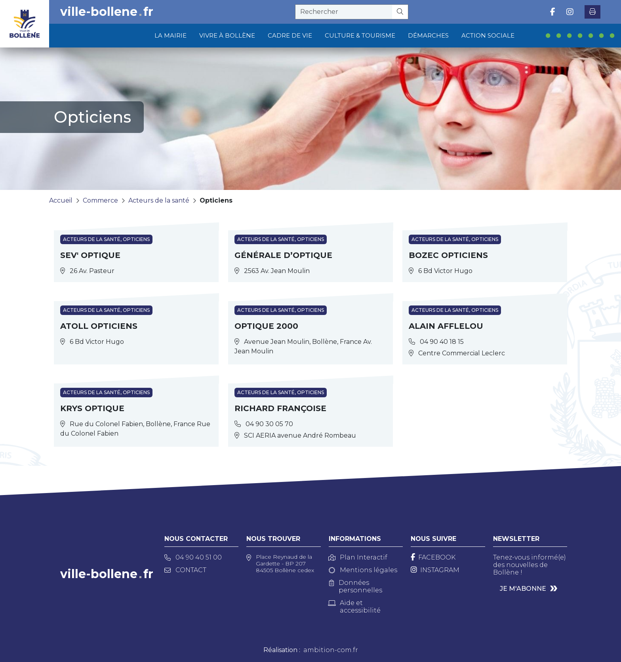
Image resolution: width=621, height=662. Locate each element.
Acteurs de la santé (158, 200)
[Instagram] (435, 570)
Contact (185, 570)
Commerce (100, 200)
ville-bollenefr (106, 12)
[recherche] (343, 11)
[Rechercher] (400, 11)
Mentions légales (363, 570)
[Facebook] (433, 557)
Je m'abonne (523, 588)
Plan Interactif (358, 557)
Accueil (60, 200)
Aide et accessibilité (355, 606)
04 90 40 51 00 (193, 557)
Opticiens (216, 200)
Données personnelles (356, 586)
